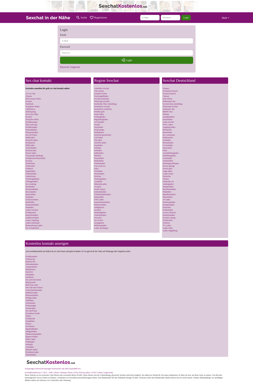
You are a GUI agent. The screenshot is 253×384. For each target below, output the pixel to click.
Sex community (169, 135)
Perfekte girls (99, 112)
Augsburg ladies (169, 127)
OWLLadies (99, 199)
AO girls (97, 187)
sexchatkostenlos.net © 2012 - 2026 (39, 372)
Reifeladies (30, 202)
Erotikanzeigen (31, 122)
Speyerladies (30, 194)
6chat (96, 168)
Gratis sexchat (168, 122)
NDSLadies (30, 145)
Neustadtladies (31, 130)
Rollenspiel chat (169, 101)
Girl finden (98, 137)
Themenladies (31, 174)
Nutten (28, 316)
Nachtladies (30, 187)
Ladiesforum (30, 176)
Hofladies (98, 150)
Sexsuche (97, 218)
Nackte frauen (99, 189)
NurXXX (29, 272)
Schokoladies (168, 161)
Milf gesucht (30, 282)
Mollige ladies (31, 298)
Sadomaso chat (168, 109)
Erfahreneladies (169, 215)
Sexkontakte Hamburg (34, 156)
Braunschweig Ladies (34, 225)
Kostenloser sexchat (102, 106)
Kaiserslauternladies (102, 202)
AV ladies (166, 199)
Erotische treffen (32, 119)
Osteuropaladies (169, 202)
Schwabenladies (32, 264)
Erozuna (29, 161)
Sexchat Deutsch (169, 93)
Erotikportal (30, 143)
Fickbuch (29, 168)
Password (65, 46)
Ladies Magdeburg (170, 230)
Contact (100, 372)
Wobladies (30, 300)
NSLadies (98, 140)
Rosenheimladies (169, 189)
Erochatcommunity (101, 99)
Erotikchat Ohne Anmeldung (105, 104)
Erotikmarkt (30, 318)
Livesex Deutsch (169, 212)
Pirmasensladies (32, 132)
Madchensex (30, 269)
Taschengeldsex (100, 179)
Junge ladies (167, 171)
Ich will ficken (31, 135)
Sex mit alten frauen (66, 369)
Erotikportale (31, 212)
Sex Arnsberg (31, 184)
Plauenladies (168, 197)
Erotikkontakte (31, 127)
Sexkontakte (30, 303)
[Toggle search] (81, 17)
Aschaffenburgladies (171, 153)
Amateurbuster (31, 267)
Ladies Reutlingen (101, 228)
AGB (93, 372)
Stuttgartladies (31, 331)
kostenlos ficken (100, 93)
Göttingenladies (32, 181)
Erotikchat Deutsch (170, 91)
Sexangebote (99, 223)
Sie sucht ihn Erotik (33, 280)
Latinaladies (167, 158)
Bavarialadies (31, 192)
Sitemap (63, 372)
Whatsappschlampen (171, 163)
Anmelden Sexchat (101, 88)
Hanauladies (99, 197)
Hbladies (97, 156)
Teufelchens (30, 163)
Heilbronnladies (100, 225)
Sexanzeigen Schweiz (33, 369)
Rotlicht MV (30, 262)
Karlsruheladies (100, 192)
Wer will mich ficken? (34, 287)
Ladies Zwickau (32, 210)
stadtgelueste (99, 207)
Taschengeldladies (101, 96)
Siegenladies (30, 171)
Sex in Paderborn (32, 228)
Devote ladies (31, 153)
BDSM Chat (167, 112)
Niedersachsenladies (33, 334)
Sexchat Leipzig (169, 218)
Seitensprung (31, 112)
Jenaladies (30, 207)
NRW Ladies (31, 339)
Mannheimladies (169, 194)
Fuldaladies (30, 342)
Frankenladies (99, 163)
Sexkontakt (98, 127)
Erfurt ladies (99, 114)
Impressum (108, 372)
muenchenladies (32, 215)
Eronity (97, 124)
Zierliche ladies (100, 143)
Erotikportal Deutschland (35, 158)
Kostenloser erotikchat (103, 109)
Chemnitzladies (100, 215)
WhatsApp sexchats (102, 101)
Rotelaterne (167, 130)
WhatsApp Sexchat (170, 106)
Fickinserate (30, 259)
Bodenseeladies (100, 205)
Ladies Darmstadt (32, 223)
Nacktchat (167, 176)
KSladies (97, 148)
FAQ (76, 372)
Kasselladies (167, 119)
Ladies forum (168, 174)
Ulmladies (167, 140)
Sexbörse (166, 223)
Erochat (29, 101)
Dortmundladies (32, 189)
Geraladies (30, 347)
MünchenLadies (100, 184)
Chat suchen (99, 91)
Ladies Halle (168, 228)
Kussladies (98, 145)
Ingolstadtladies (32, 329)
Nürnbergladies (100, 212)
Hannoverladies (32, 337)
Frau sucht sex (99, 166)
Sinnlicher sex (168, 181)
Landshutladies (169, 117)
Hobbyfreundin (31, 293)
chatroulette (167, 148)
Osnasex (166, 88)
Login (186, 17)
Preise (70, 372)
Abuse (56, 372)
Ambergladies (168, 184)
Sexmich (97, 210)
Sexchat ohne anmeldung (172, 104)
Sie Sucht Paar (31, 311)
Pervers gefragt (169, 166)
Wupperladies (168, 187)
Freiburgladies (99, 117)
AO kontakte (99, 122)
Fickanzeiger (99, 130)
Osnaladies (30, 274)
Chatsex (166, 179)
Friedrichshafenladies (102, 194)
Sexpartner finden (33, 106)
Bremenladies (168, 143)
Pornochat (167, 207)
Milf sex (77, 369)
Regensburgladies (101, 119)
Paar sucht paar (31, 124)
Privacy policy (84, 372)
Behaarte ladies (32, 349)
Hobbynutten (168, 137)
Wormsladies (99, 174)
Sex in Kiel (98, 220)
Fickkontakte (168, 210)
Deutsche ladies (32, 140)
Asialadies (98, 181)
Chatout (29, 96)
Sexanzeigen (30, 308)
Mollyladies (30, 137)
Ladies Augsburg (32, 220)
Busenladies (167, 132)
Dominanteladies (32, 205)
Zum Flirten (167, 99)
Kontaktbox (30, 321)
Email (63, 34)
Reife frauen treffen (33, 99)
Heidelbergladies (169, 156)
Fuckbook (29, 104)
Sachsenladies (31, 148)
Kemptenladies (168, 205)
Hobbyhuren (99, 132)
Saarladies (30, 197)
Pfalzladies (167, 192)
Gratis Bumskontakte (34, 290)
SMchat (166, 114)
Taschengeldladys (32, 179)
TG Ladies (167, 225)
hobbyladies (99, 153)
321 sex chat (30, 93)
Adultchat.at (30, 109)
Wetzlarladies (31, 355)
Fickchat (97, 176)
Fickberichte (167, 220)
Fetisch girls (167, 168)
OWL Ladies (168, 124)
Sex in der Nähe (32, 114)
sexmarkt (29, 344)
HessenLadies (31, 150)
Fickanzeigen (31, 305)
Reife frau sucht (32, 285)
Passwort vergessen (70, 67)
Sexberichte (30, 166)
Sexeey (28, 324)
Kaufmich (29, 277)
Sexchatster (30, 326)
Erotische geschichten (102, 135)
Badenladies (99, 161)
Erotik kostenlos (32, 199)
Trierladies (98, 171)
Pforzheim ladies (32, 352)
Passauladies (99, 158)
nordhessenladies (32, 218)
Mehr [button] (224, 17)
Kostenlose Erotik (33, 313)
